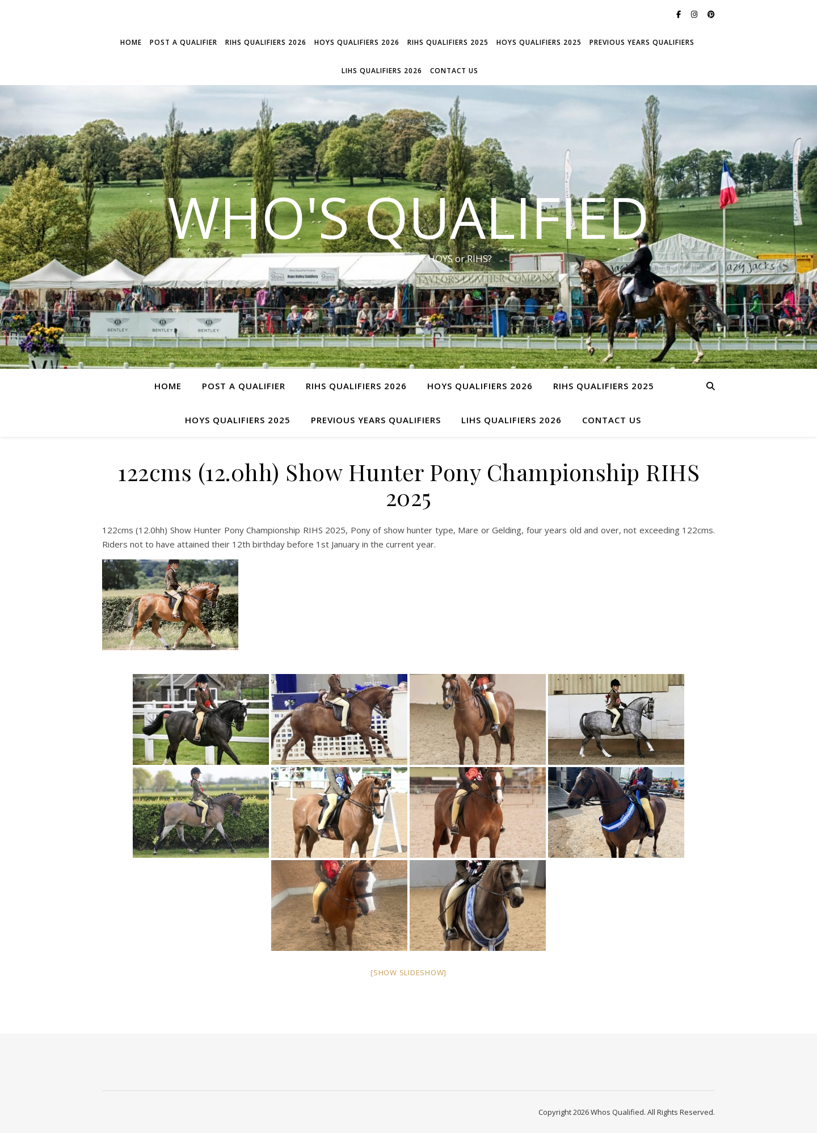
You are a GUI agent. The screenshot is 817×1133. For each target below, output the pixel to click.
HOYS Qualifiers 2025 (539, 42)
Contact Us (454, 70)
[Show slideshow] (408, 972)
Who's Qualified (408, 216)
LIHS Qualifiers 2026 (382, 70)
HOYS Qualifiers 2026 (356, 42)
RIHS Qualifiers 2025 (447, 42)
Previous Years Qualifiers (641, 42)
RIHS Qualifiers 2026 (265, 42)
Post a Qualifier (183, 42)
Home (131, 42)
